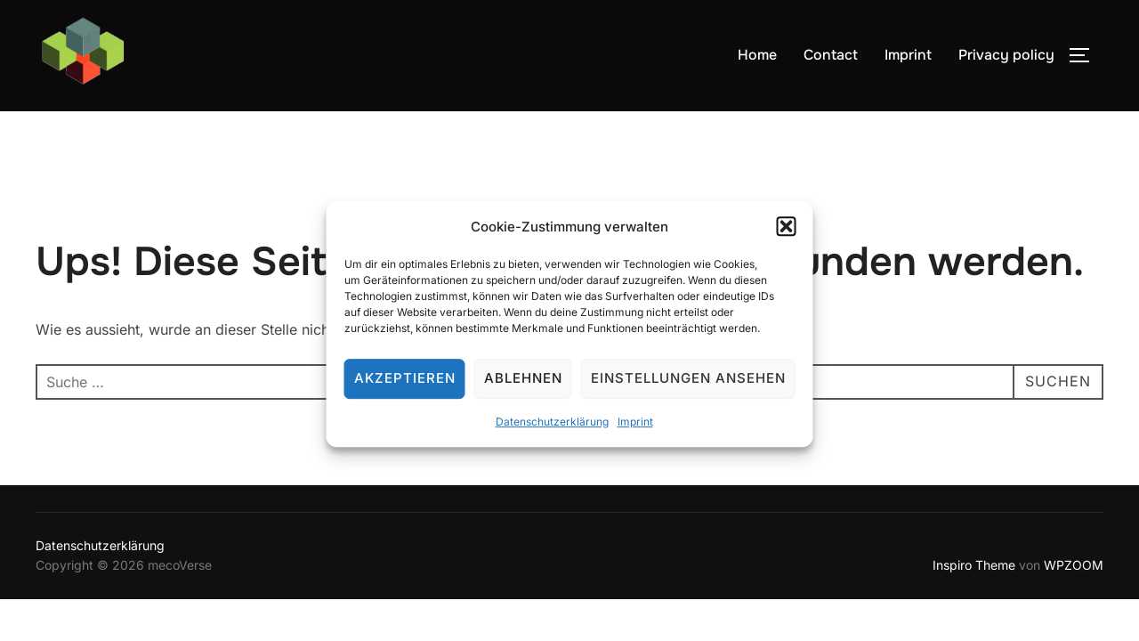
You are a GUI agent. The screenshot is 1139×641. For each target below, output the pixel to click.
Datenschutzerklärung (552, 428)
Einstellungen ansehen (688, 385)
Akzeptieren (405, 385)
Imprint (635, 428)
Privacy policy (1006, 54)
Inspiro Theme (974, 564)
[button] (787, 234)
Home (757, 54)
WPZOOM (1073, 564)
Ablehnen (523, 385)
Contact (831, 54)
